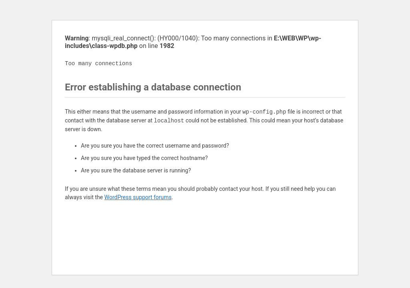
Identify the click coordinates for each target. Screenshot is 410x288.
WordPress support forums (137, 197)
